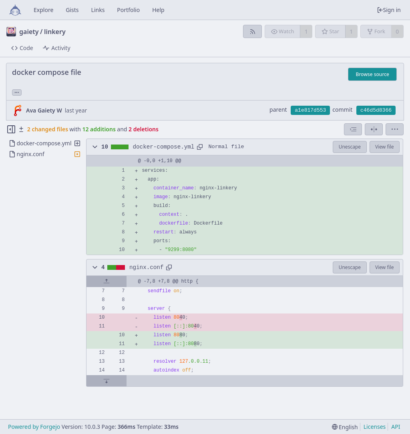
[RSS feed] (252, 31)
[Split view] (374, 129)
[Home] (15, 10)
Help (158, 10)
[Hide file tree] (11, 129)
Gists (72, 10)
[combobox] (353, 129)
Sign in (389, 10)
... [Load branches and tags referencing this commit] (16, 91)
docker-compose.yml (164, 147)
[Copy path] (199, 147)
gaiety (29, 32)
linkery (55, 32)
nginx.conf (146, 267)
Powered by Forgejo (34, 426)
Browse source (372, 74)
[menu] (395, 129)
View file (384, 146)
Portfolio (128, 10)
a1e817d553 (310, 110)
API (395, 426)
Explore (43, 10)
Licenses (375, 426)
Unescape (350, 146)
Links (98, 10)
